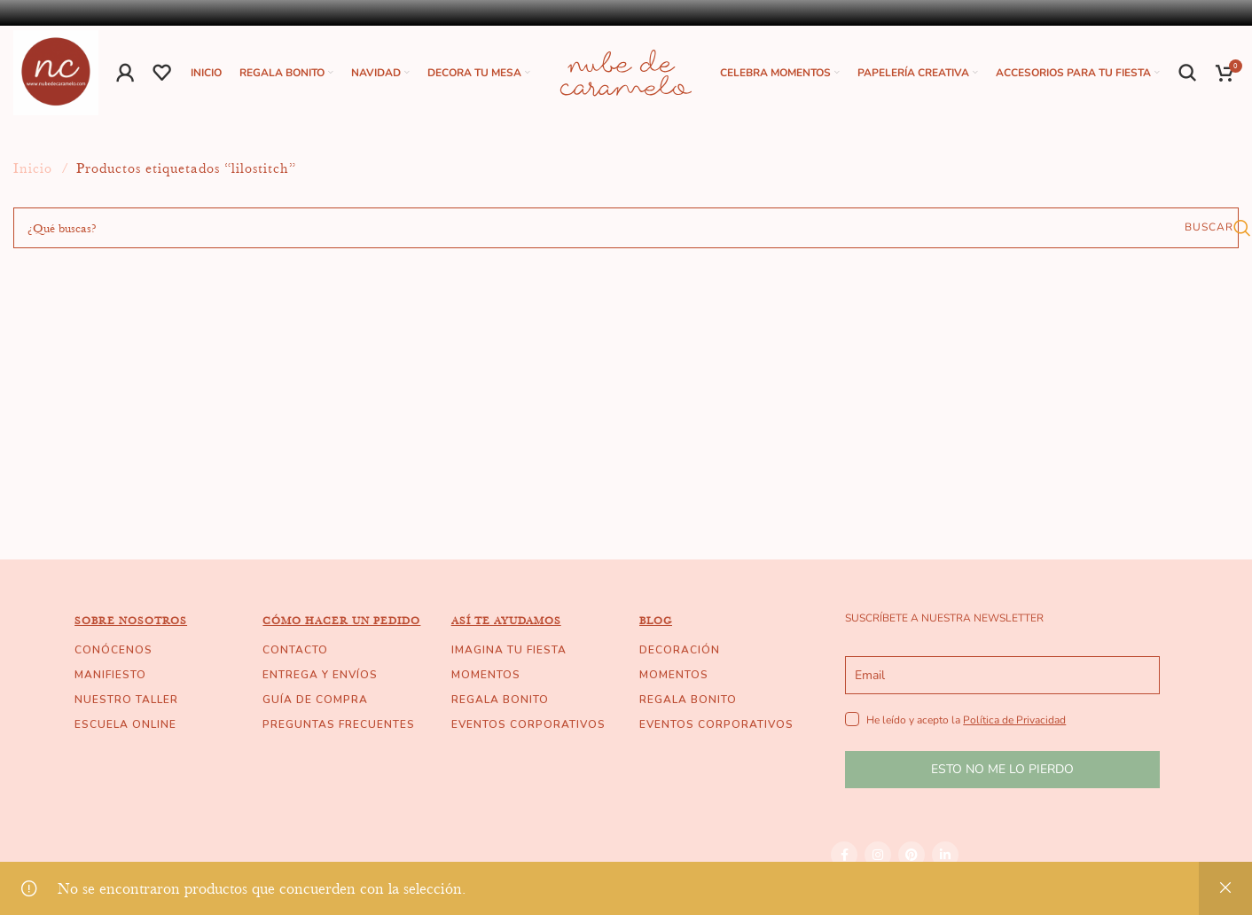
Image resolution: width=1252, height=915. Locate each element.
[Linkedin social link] (945, 858)
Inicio (35, 172)
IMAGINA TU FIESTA (509, 653)
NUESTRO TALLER (126, 703)
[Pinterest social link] (911, 858)
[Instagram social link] (878, 858)
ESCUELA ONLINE (125, 728)
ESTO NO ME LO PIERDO (1002, 772)
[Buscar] (1188, 74)
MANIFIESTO (110, 678)
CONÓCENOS (113, 653)
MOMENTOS (485, 678)
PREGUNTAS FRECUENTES (338, 728)
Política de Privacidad (1014, 723)
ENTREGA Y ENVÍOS (320, 678)
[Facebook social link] (844, 858)
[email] (1002, 679)
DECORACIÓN (679, 653)
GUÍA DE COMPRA (315, 703)
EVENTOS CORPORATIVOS (528, 728)
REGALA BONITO (500, 703)
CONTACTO (295, 653)
